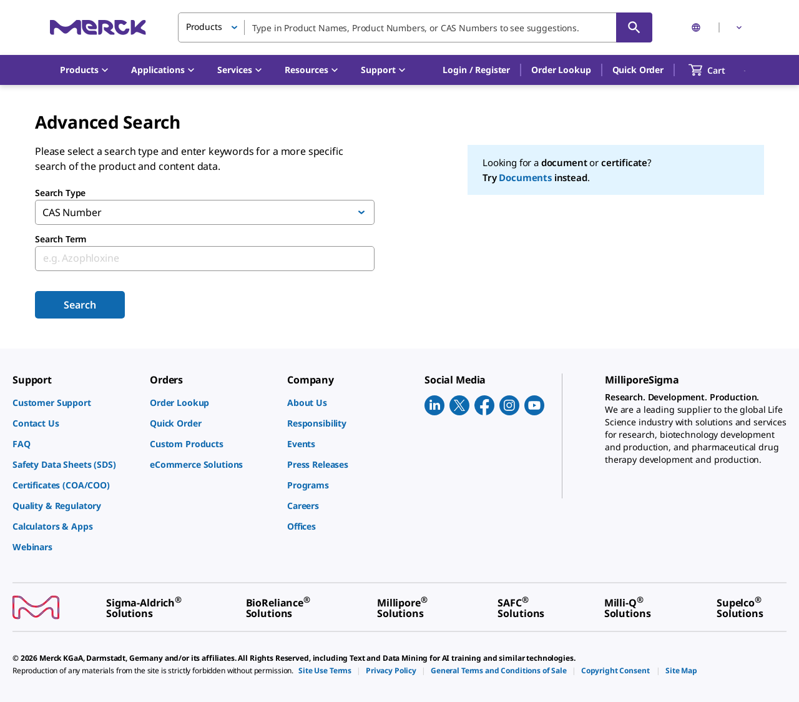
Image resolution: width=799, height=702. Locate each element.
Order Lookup (561, 70)
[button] (476, 70)
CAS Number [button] (71, 212)
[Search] (634, 27)
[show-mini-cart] (718, 70)
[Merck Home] (98, 27)
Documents (525, 177)
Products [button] (204, 26)
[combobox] (415, 27)
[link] (74, 402)
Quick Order (638, 70)
